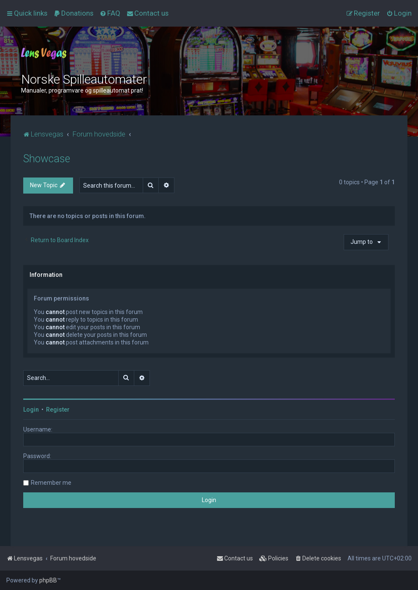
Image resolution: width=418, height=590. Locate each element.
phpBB (48, 580)
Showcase (46, 159)
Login (31, 409)
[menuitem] (73, 13)
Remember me (51, 482)
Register (58, 409)
